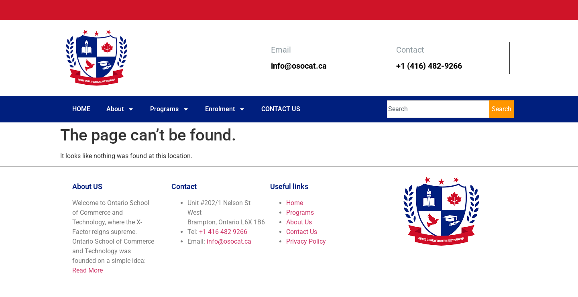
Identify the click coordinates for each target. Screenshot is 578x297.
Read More (87, 270)
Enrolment (225, 109)
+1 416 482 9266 (223, 232)
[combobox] (438, 109)
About (120, 109)
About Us (299, 222)
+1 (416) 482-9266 (429, 66)
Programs (169, 109)
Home (294, 203)
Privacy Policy (306, 241)
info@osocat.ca (299, 66)
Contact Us (301, 232)
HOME (81, 109)
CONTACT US (280, 109)
